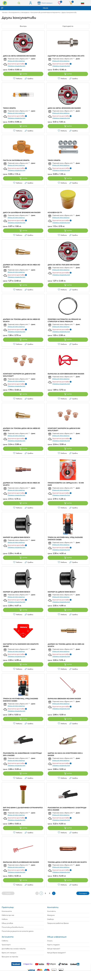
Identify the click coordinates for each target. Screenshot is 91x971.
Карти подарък (53, 945)
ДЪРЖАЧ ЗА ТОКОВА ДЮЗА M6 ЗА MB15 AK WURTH (66, 645)
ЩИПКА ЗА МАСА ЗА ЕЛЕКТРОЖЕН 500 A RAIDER (65, 754)
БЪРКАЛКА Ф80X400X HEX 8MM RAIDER (64, 699)
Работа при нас (8, 915)
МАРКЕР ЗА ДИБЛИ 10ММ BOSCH (61, 592)
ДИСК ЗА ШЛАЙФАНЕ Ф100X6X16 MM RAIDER (21, 212)
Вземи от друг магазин (16, 61)
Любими (17, 78)
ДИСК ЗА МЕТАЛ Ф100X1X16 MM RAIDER (19, 56)
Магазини (51, 915)
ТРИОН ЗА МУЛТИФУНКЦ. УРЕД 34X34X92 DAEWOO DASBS (65, 538)
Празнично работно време (58, 923)
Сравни (29, 78)
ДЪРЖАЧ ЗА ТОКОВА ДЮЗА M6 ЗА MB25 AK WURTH (21, 484)
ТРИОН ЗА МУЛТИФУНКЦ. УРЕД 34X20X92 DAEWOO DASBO (20, 700)
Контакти (51, 911)
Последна (83, 893)
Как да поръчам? (53, 949)
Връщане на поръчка (10, 957)
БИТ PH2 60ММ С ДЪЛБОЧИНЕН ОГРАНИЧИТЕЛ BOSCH (23, 809)
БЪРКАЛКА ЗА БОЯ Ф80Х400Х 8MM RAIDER (66, 374)
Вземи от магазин (9, 953)
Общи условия (7, 923)
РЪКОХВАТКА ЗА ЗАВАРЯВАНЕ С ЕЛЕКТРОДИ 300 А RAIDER (22, 754)
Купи (23, 74)
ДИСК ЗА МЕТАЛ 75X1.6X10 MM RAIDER (63, 265)
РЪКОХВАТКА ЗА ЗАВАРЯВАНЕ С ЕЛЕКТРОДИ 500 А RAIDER (67, 809)
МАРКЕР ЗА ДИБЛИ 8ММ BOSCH (16, 592)
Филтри (23, 26)
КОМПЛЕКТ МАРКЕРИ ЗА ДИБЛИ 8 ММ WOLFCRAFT (64, 429)
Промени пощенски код (16, 66)
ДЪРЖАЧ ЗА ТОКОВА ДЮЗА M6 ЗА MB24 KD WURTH (21, 266)
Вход (30, 3)
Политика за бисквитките (13, 927)
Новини (5, 919)
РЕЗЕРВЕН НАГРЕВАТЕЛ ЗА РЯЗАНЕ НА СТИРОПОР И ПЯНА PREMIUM (64, 320)
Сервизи (50, 919)
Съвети (5, 941)
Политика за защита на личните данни (17, 931)
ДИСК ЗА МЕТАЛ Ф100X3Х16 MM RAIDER (64, 108)
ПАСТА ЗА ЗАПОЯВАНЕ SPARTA (16, 160)
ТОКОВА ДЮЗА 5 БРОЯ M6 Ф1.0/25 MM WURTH (67, 862)
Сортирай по (68, 26)
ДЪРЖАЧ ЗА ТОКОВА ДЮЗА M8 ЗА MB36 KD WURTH (21, 429)
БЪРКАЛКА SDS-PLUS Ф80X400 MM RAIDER (21, 862)
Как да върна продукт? (56, 953)
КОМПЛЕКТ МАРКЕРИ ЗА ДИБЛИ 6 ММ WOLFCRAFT (19, 375)
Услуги (49, 941)
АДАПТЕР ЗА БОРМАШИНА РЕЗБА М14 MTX (66, 56)
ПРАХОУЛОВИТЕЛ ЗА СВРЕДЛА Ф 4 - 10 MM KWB (66, 484)
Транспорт (6, 945)
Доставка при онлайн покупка (13, 949)
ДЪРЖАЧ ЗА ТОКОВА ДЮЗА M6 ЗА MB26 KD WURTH (21, 320)
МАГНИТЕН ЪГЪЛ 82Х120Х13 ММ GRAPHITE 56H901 (21, 645)
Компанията (7, 911)
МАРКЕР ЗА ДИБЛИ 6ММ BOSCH (16, 537)
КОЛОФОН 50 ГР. (55, 212)
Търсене (19, 3)
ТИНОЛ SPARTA (9, 108)
